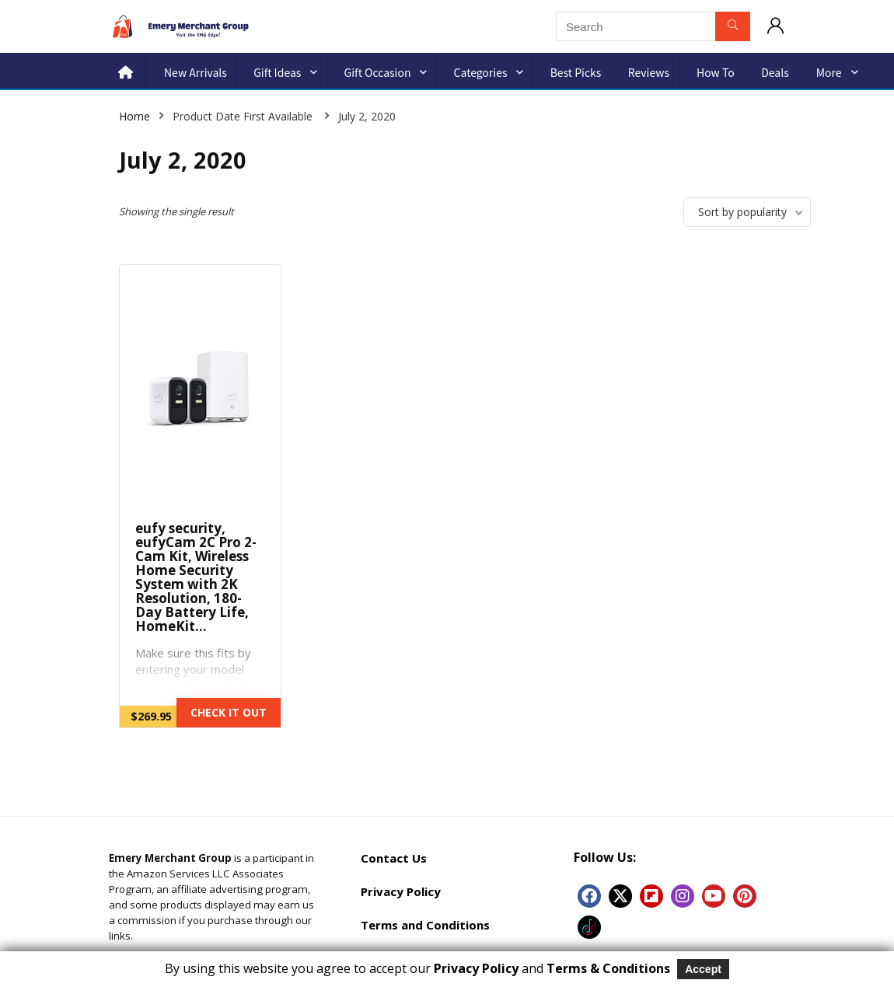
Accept (703, 969)
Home (134, 116)
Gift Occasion (377, 72)
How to (716, 72)
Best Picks (576, 72)
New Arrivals (195, 72)
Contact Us (394, 858)
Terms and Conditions (425, 925)
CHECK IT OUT (228, 712)
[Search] (732, 26)
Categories (481, 72)
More (829, 72)
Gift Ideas (277, 72)
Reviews (648, 72)
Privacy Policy (401, 891)
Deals (775, 72)
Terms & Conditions (608, 968)
